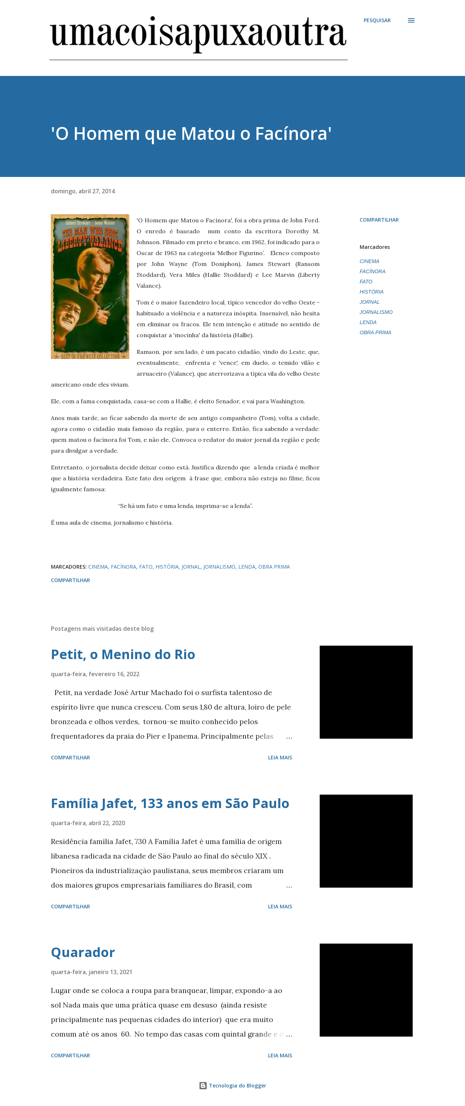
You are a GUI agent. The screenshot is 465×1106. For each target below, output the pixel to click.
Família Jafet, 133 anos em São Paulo (170, 803)
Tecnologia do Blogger (232, 1085)
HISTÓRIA (372, 292)
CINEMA (369, 261)
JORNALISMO (376, 312)
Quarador (83, 952)
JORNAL (370, 302)
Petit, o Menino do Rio (123, 654)
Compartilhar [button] (379, 219)
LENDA (368, 322)
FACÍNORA (372, 271)
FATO (366, 281)
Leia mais (280, 757)
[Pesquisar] (377, 20)
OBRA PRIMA (375, 332)
